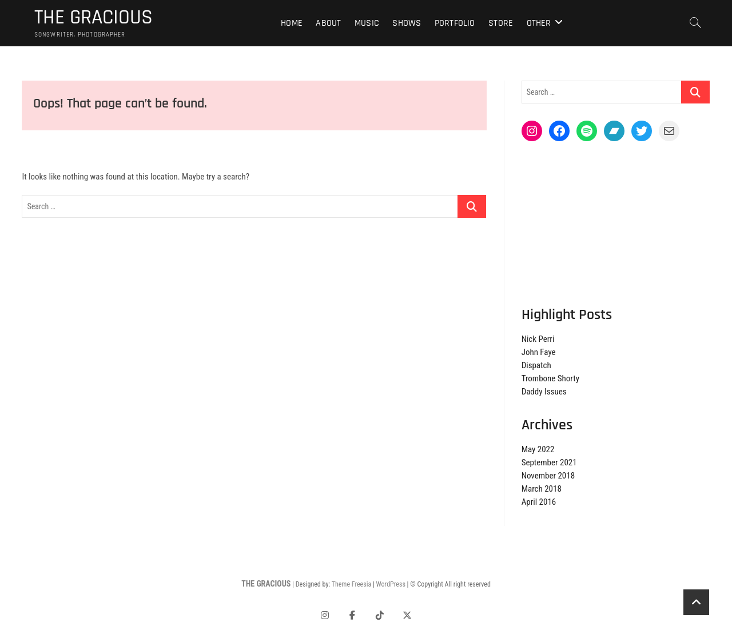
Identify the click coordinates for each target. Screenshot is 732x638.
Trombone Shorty (550, 379)
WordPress (390, 585)
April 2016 (539, 502)
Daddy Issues (544, 392)
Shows (406, 23)
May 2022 (538, 450)
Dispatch (536, 366)
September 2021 (549, 463)
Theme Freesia (351, 585)
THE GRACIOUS (93, 17)
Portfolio (455, 23)
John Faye (539, 353)
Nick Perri (538, 339)
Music (367, 23)
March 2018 (542, 489)
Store (500, 23)
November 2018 (548, 476)
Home (292, 23)
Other (539, 23)
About (328, 23)
